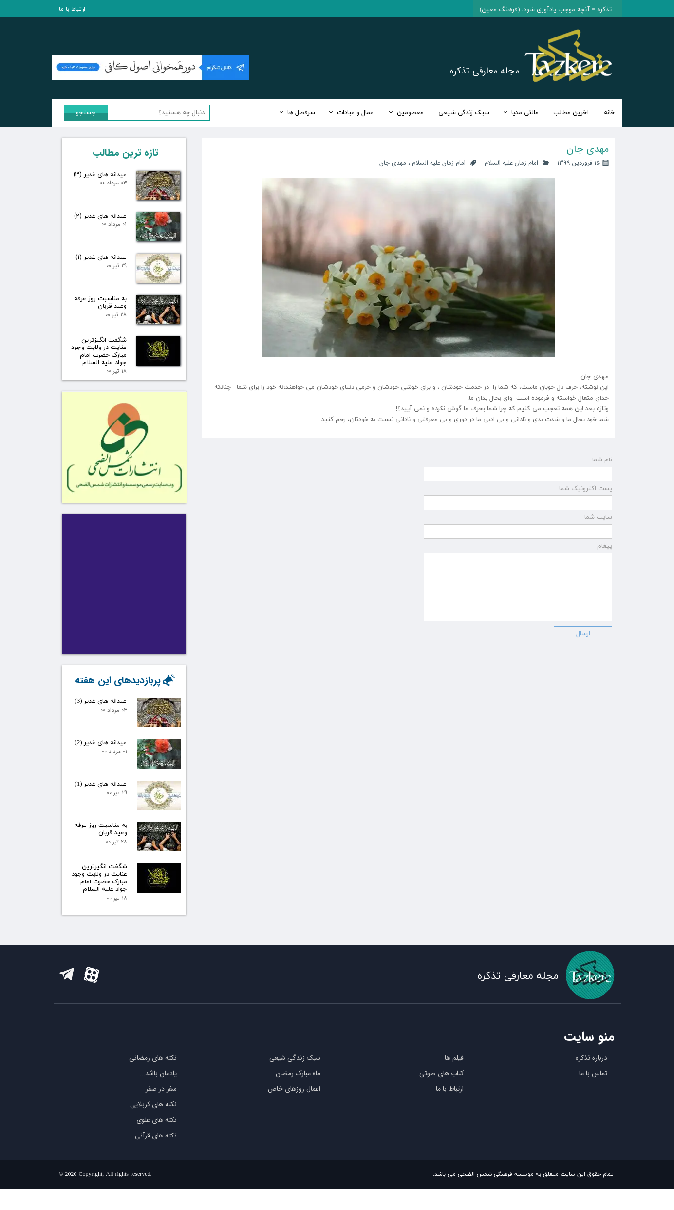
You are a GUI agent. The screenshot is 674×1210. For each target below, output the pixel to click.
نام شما (602, 473)
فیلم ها (454, 1078)
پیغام (604, 559)
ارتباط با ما (72, 9)
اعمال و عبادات (356, 113)
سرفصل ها (301, 113)
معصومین (410, 113)
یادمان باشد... (158, 1094)
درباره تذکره (591, 1078)
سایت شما (598, 531)
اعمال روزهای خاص (294, 1109)
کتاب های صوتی (441, 1094)
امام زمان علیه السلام (511, 163)
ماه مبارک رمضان (298, 1094)
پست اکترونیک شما (585, 502)
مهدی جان (392, 163)
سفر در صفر (161, 1109)
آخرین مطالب (571, 113)
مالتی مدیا (525, 113)
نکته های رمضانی (153, 1078)
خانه (609, 113)
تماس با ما (593, 1094)
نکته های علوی (156, 1141)
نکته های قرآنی (156, 1156)
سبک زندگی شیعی (463, 113)
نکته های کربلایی (153, 1125)
